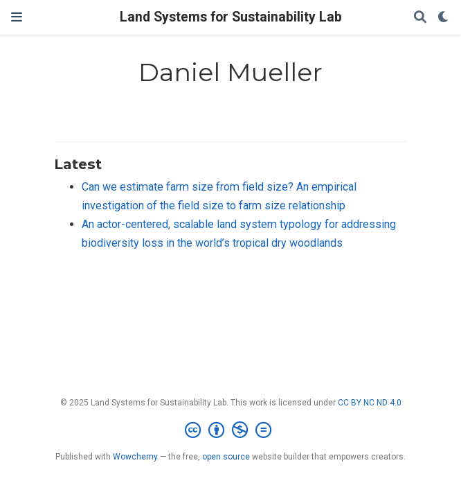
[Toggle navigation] (16, 17)
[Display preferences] (443, 18)
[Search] (420, 18)
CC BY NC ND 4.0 (369, 403)
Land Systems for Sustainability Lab (231, 17)
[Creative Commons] (231, 430)
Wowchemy (135, 457)
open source (226, 457)
